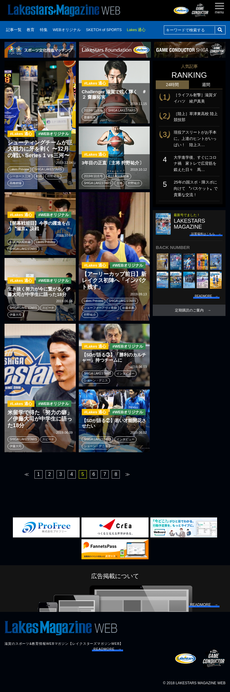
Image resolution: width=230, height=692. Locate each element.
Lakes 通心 (136, 30)
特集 (44, 30)
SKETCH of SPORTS (104, 30)
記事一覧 (14, 30)
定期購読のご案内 (189, 310)
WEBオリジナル (67, 30)
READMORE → (107, 649)
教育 (30, 30)
